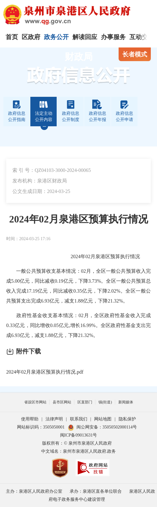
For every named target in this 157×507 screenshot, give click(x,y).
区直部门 (84, 402)
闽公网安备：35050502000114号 (102, 427)
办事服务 (113, 37)
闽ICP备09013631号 (78, 435)
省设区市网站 (35, 402)
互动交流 (141, 37)
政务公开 (56, 37)
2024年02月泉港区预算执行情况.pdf (44, 372)
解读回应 (84, 37)
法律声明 (54, 419)
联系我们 (78, 419)
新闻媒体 (125, 402)
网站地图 (102, 419)
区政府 (31, 37)
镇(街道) (105, 402)
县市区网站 (62, 402)
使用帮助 (29, 419)
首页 (12, 37)
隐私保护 (127, 419)
